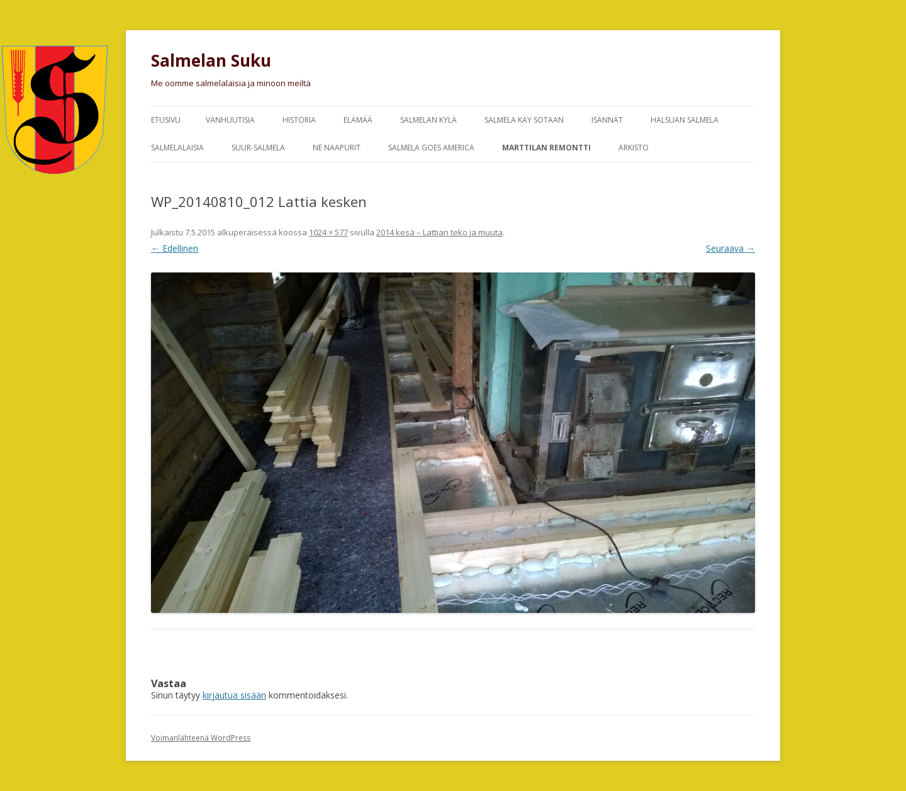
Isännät (607, 120)
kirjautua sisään (234, 695)
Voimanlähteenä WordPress (200, 737)
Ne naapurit (337, 147)
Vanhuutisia (230, 120)
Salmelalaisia (177, 147)
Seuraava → (730, 248)
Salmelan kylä (428, 120)
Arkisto (633, 147)
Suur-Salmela (258, 147)
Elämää (358, 120)
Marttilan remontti (546, 147)
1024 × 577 (328, 232)
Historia (299, 120)
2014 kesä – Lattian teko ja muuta (439, 232)
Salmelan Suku (211, 60)
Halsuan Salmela (685, 120)
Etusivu (166, 120)
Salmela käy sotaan (524, 120)
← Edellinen (174, 248)
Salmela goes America (431, 147)
